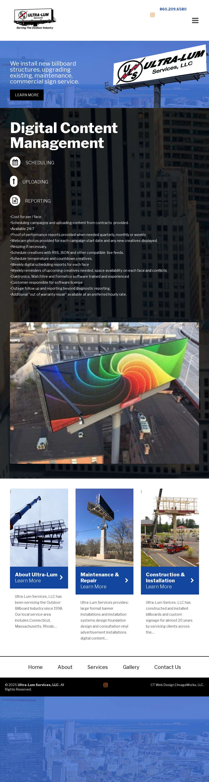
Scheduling (39, 162)
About (65, 666)
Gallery (131, 666)
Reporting (38, 201)
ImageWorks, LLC (190, 684)
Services (98, 666)
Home (35, 666)
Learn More (27, 95)
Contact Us (167, 666)
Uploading (35, 181)
